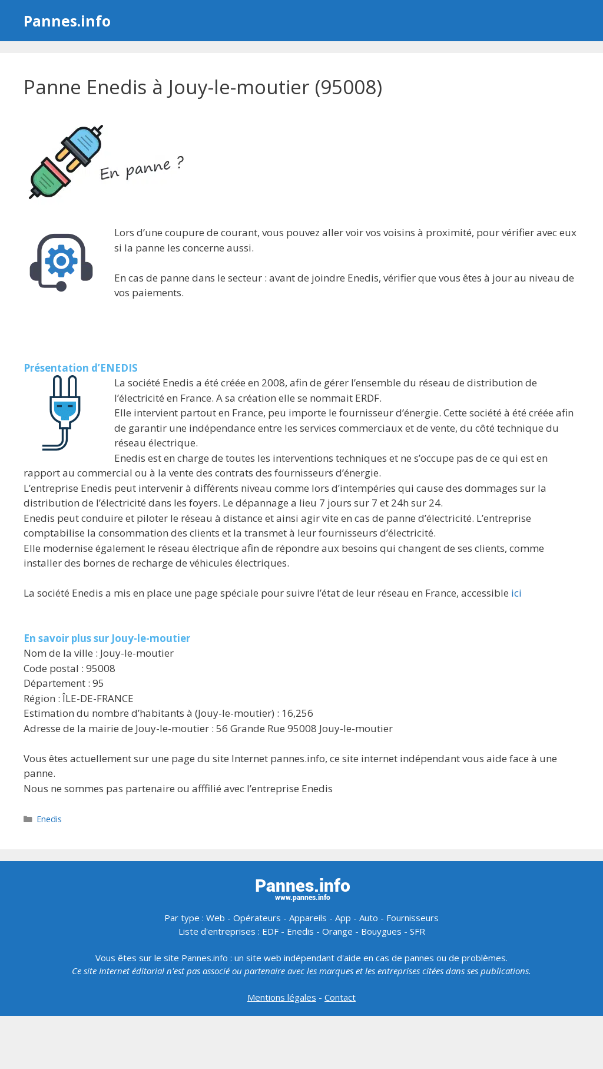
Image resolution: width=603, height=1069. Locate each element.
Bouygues (381, 931)
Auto (368, 918)
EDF (270, 931)
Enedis (49, 819)
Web (215, 918)
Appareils (308, 918)
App (343, 918)
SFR (417, 931)
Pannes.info (67, 21)
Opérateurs (257, 918)
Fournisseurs (412, 918)
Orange (337, 931)
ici (516, 593)
